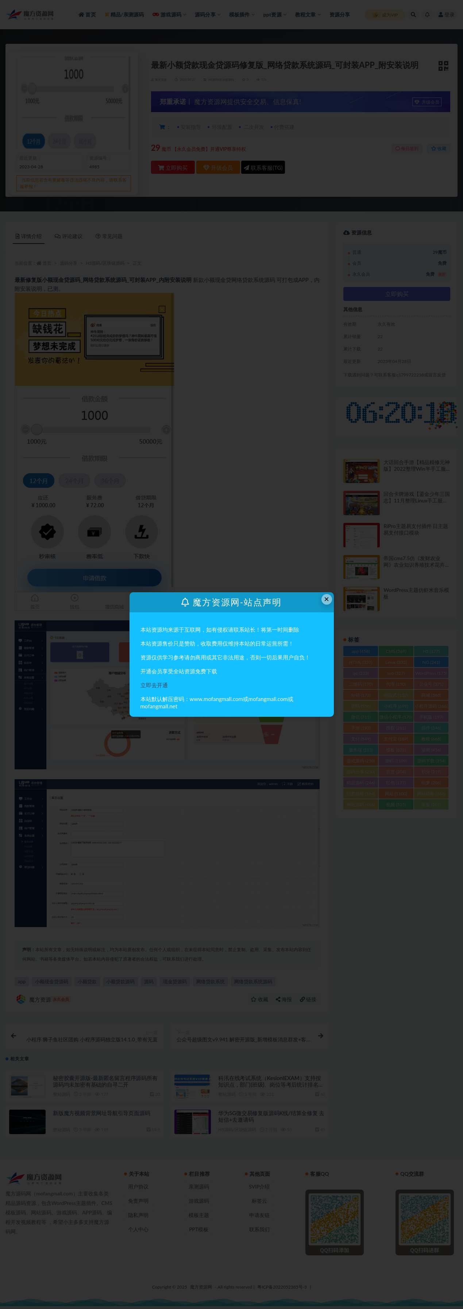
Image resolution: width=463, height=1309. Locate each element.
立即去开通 (154, 685)
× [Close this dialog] (326, 599)
